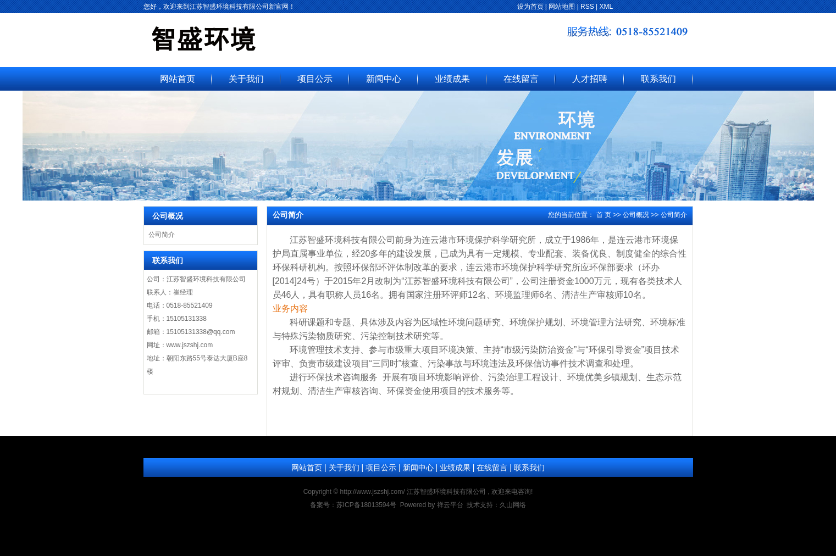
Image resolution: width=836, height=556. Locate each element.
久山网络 (513, 505)
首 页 (603, 215)
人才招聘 (589, 79)
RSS (587, 6)
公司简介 (161, 234)
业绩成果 (452, 79)
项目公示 (315, 79)
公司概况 (636, 215)
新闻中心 (383, 79)
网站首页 (177, 79)
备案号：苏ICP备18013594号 (353, 505)
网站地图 (562, 6)
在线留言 (521, 79)
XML (606, 6)
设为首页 (530, 6)
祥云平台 (450, 505)
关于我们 (246, 79)
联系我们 (658, 79)
